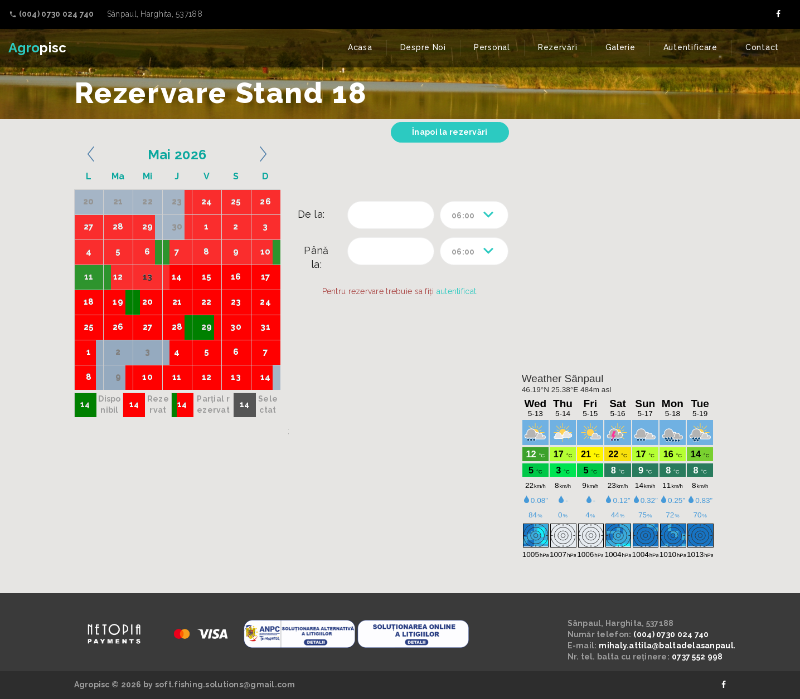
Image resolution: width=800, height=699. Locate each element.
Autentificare (690, 47)
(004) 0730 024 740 (671, 634)
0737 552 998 (697, 656)
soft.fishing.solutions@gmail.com (225, 684)
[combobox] (474, 215)
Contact (762, 47)
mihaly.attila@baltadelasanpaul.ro (671, 645)
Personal (492, 47)
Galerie (620, 47)
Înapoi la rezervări (449, 132)
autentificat (456, 291)
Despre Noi (423, 47)
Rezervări (557, 47)
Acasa (360, 47)
